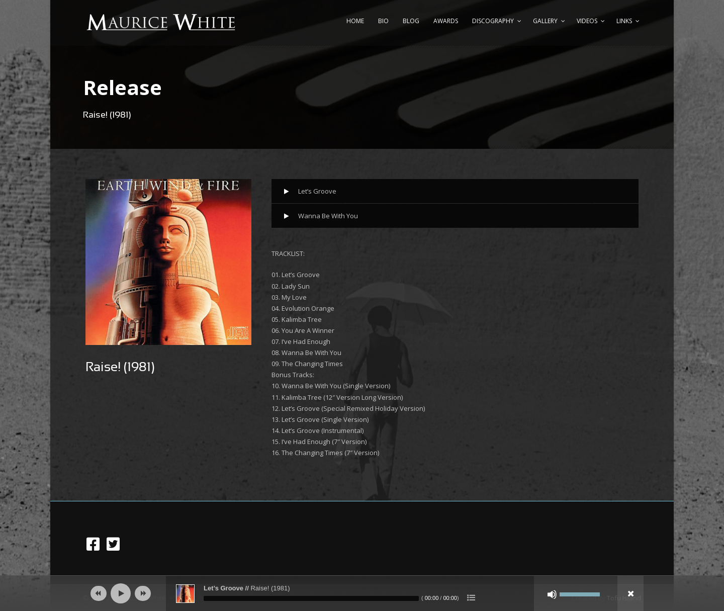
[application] (362, 593)
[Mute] (552, 594)
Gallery (545, 21)
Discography (493, 21)
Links (624, 21)
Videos (587, 21)
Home (355, 21)
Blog (411, 21)
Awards (445, 21)
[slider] (311, 598)
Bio (383, 21)
